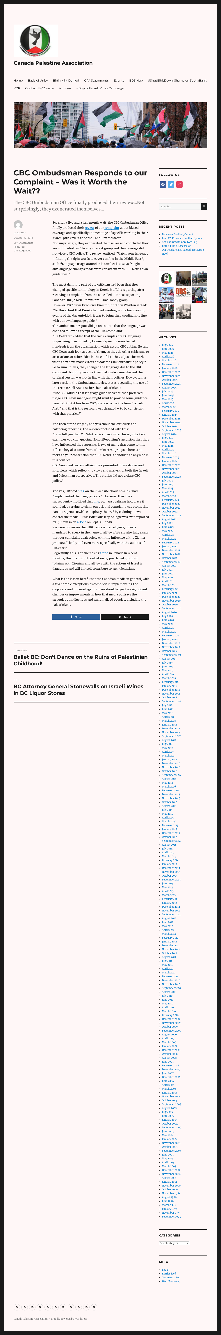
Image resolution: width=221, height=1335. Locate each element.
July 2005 (167, 1112)
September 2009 (171, 1030)
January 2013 (169, 902)
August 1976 (169, 1197)
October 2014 (169, 837)
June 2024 (168, 441)
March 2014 (169, 856)
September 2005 (171, 1104)
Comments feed (171, 1277)
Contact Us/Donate (39, 88)
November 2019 (171, 647)
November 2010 (171, 984)
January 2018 (169, 724)
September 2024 (171, 430)
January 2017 (169, 759)
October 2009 (170, 1026)
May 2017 (167, 747)
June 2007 (168, 1073)
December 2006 (171, 1077)
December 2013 (171, 868)
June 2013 (167, 883)
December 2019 (171, 643)
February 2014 (170, 860)
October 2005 (170, 1100)
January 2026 (170, 368)
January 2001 (169, 1181)
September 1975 (171, 1216)
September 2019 (171, 655)
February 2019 (170, 682)
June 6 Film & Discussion (176, 246)
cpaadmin (20, 232)
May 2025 (167, 399)
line (96, 501)
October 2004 (170, 1123)
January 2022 (169, 546)
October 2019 (169, 651)
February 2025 (170, 410)
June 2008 (168, 1061)
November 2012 (171, 910)
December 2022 (171, 503)
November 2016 (171, 767)
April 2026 (168, 356)
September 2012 (171, 914)
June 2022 (168, 527)
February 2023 (170, 500)
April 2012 (168, 930)
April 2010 (168, 1007)
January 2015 (169, 829)
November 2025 (171, 376)
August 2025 (169, 387)
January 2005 (169, 1119)
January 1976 (169, 1208)
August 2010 (169, 992)
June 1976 (168, 1201)
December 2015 (171, 794)
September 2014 (171, 840)
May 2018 (167, 713)
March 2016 (169, 786)
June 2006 (168, 1081)
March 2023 (169, 496)
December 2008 (171, 1050)
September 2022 (171, 515)
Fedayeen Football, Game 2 (177, 234)
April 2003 (168, 1162)
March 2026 (169, 360)
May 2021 (167, 577)
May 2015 (167, 813)
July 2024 (167, 438)
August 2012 (169, 918)
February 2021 (170, 589)
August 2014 (169, 844)
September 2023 (171, 476)
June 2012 (167, 922)
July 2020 (167, 616)
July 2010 (167, 995)
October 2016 (169, 771)
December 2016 (171, 763)
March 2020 (169, 631)
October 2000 (170, 1189)
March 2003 (169, 1166)
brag (81, 491)
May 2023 (167, 488)
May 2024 (167, 445)
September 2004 (171, 1127)
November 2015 (171, 798)
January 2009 (170, 1046)
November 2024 (171, 422)
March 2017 (169, 755)
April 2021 (168, 581)
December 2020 (171, 596)
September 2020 (171, 608)
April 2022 (168, 534)
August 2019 (169, 658)
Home (18, 80)
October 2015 (169, 802)
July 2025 (167, 391)
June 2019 (168, 666)
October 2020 (170, 604)
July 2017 (167, 744)
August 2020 (169, 612)
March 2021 (169, 585)
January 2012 (169, 941)
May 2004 (167, 1135)
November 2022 (171, 507)
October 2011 (169, 953)
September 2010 (171, 988)
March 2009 (169, 1042)
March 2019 (169, 678)
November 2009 (171, 1023)
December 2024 (171, 418)
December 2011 (171, 945)
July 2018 (167, 705)
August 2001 (169, 1177)
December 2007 (171, 1069)
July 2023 (167, 480)
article (81, 522)
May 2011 (167, 964)
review (89, 227)
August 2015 (169, 806)
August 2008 (169, 1057)
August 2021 (169, 565)
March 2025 (169, 407)
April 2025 (168, 403)
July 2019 (167, 662)
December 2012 (171, 906)
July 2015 (167, 809)
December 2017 (171, 728)
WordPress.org (170, 1281)
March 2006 (169, 1088)
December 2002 (171, 1170)
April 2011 (167, 968)
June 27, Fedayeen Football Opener (182, 238)
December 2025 (171, 372)
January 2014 (169, 864)
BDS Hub (136, 80)
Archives (65, 88)
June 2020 (168, 620)
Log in (165, 1269)
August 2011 (169, 957)
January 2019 (169, 686)
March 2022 (169, 538)
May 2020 (167, 624)
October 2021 (169, 558)
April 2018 (168, 717)
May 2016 (167, 782)
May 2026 (168, 352)
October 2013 (169, 875)
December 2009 (171, 1019)
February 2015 (170, 825)
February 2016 (170, 790)
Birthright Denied (66, 80)
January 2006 (170, 1092)
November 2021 (171, 554)
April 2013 (168, 891)
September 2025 (171, 383)
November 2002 (171, 1174)
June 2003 (168, 1154)
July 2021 (167, 569)
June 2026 (168, 348)
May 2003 (167, 1158)
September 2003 (171, 1150)
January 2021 (169, 593)
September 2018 (171, 701)
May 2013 (167, 887)
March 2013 (169, 895)
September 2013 (171, 879)
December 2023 (171, 465)
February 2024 (170, 457)
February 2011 (170, 976)
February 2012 (170, 937)
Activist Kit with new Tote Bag (179, 242)
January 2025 (169, 414)
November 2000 (171, 1185)
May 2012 (167, 926)
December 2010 (171, 980)
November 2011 (171, 949)
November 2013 (171, 871)
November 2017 (171, 732)
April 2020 (168, 627)
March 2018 (169, 720)
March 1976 (169, 1205)
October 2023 (169, 472)
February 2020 (170, 635)
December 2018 (171, 689)
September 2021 (171, 562)
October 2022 (170, 511)
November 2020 (171, 600)
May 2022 (167, 531)
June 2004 (168, 1131)
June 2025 (168, 395)
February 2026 (170, 364)
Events (119, 80)
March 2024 (169, 453)
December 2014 (171, 833)
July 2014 (167, 848)
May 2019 (167, 670)
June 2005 (168, 1116)
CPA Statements (96, 80)
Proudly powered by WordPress (69, 1318)
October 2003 (169, 1147)
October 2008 (170, 1054)
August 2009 (169, 1034)
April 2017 (168, 751)
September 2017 (171, 736)
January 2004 (169, 1139)
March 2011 (168, 972)
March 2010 (169, 1011)
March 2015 (169, 821)
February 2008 (170, 1065)
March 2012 (169, 933)
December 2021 (171, 550)
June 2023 (168, 484)
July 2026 (167, 345)
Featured (19, 246)
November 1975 (171, 1212)
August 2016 (169, 778)
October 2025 (170, 379)
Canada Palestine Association (53, 63)
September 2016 (171, 775)
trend (104, 553)
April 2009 (168, 1038)
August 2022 (169, 519)
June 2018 (167, 709)
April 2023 (168, 492)
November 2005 (171, 1096)
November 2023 (171, 469)
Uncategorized (22, 250)
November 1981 (171, 1193)
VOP (17, 88)
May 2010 (167, 1003)
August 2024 (169, 434)
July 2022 (167, 523)
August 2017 (169, 740)
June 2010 (167, 999)
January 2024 (169, 461)
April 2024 (168, 449)
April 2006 (168, 1085)
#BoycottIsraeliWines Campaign (100, 88)
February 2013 (170, 899)
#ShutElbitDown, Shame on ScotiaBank (177, 80)
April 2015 (168, 817)
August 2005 (169, 1108)
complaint (111, 227)
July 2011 (167, 961)
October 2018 (169, 697)
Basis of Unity (38, 80)
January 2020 (169, 639)
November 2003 (171, 1143)
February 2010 (170, 1015)
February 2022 (170, 542)
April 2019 (168, 674)
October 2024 (170, 426)
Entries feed (169, 1273)
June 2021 (167, 573)
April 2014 (168, 852)
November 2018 (171, 693)
